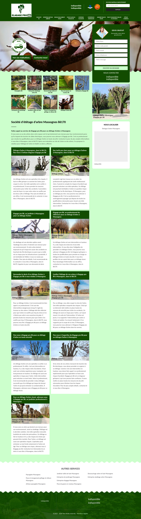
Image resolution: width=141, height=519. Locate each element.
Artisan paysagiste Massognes (35, 484)
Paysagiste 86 (38, 18)
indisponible (76, 5)
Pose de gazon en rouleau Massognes (69, 484)
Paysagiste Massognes (33, 475)
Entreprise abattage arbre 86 (48, 18)
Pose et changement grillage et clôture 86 (114, 18)
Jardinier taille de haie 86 (101, 18)
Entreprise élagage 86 (81, 18)
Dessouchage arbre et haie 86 (59, 18)
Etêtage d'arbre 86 (125, 18)
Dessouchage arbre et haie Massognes (100, 474)
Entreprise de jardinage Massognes (68, 477)
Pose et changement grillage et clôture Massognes (38, 479)
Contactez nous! (41, 57)
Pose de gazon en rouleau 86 (71, 18)
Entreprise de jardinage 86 (91, 18)
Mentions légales (82, 514)
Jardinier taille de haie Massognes (68, 474)
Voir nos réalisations (21, 57)
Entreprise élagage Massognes (67, 480)
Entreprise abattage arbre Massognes (100, 477)
